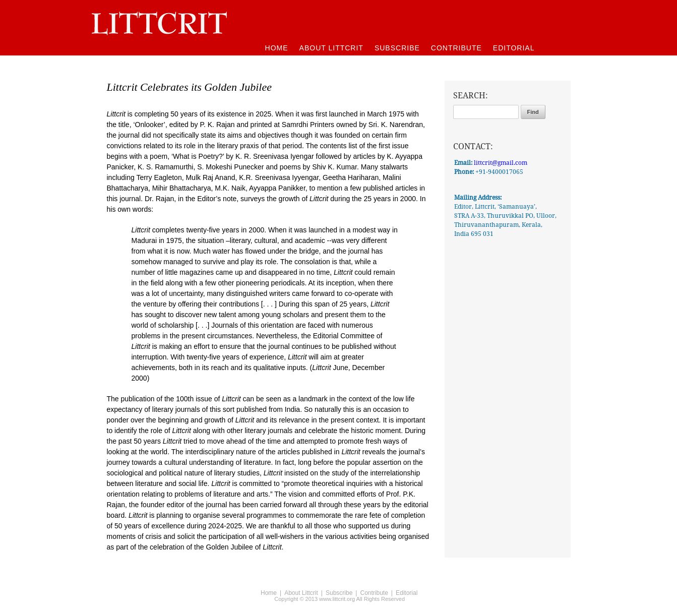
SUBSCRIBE (397, 48)
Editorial (406, 592)
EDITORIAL (514, 48)
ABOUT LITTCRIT (331, 48)
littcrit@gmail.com (500, 162)
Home (269, 592)
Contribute (374, 592)
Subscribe (339, 592)
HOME (276, 48)
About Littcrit (301, 592)
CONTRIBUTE (456, 48)
